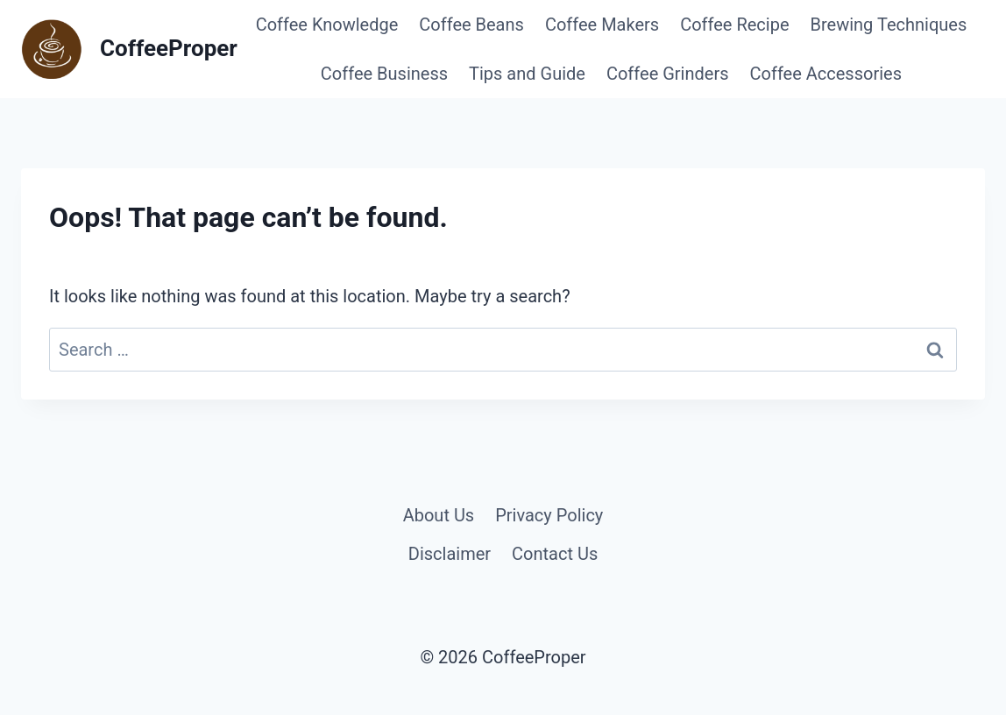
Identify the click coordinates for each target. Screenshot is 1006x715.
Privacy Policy (549, 515)
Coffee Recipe (734, 24)
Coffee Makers (602, 24)
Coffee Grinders (667, 73)
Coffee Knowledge (327, 24)
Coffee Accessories (826, 73)
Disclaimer (449, 553)
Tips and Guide (527, 73)
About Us (439, 515)
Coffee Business (384, 73)
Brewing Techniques (889, 24)
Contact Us (555, 553)
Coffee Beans (471, 24)
